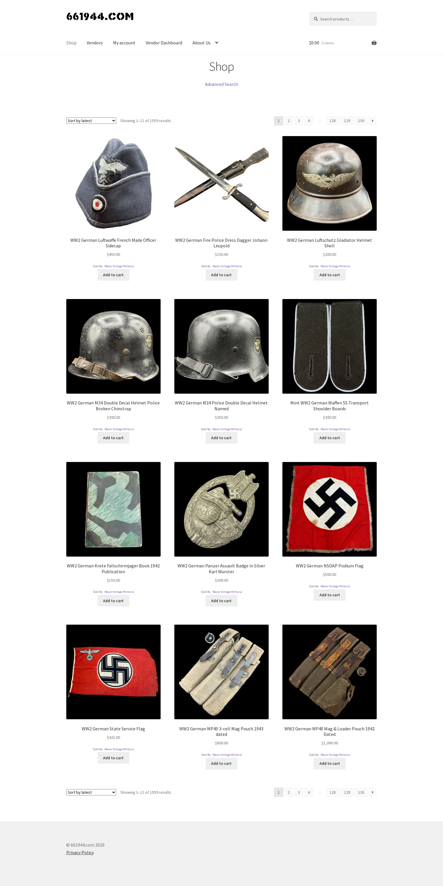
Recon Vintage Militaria (119, 266)
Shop (71, 43)
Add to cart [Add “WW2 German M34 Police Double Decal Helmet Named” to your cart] (221, 437)
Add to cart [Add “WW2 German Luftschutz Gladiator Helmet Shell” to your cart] (329, 274)
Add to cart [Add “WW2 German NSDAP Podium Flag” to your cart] (329, 594)
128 (333, 120)
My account (124, 43)
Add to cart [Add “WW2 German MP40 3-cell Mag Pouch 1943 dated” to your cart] (221, 763)
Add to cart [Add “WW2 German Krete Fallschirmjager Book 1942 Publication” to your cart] (113, 600)
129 (347, 120)
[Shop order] (91, 120)
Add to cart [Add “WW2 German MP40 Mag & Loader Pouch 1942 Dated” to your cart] (329, 763)
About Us (201, 43)
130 (361, 120)
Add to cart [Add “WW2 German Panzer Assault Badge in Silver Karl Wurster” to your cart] (221, 600)
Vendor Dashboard (164, 43)
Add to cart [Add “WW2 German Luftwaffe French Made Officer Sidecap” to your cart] (113, 274)
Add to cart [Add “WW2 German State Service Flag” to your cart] (113, 757)
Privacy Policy (80, 852)
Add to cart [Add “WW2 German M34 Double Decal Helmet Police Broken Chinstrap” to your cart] (113, 437)
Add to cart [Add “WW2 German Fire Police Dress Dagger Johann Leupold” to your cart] (221, 274)
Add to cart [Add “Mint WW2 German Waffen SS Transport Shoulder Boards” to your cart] (329, 437)
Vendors (95, 43)
